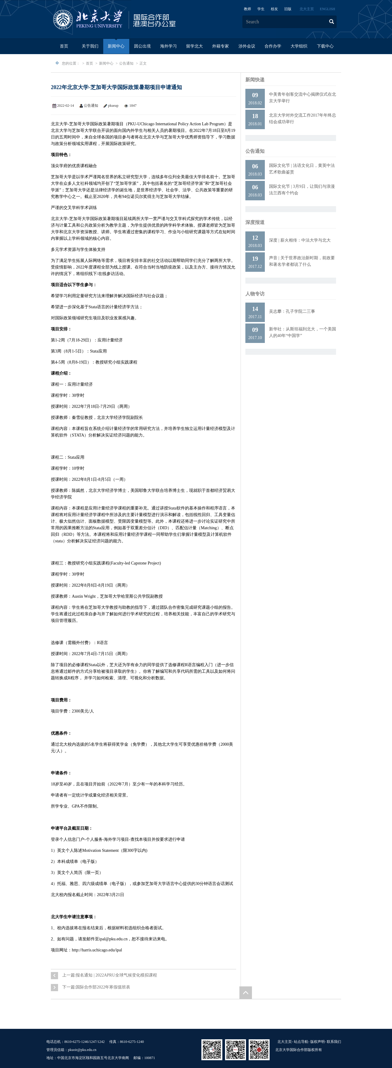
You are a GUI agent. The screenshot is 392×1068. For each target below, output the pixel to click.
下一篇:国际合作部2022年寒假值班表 (96, 987)
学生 (261, 9)
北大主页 (307, 9)
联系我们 (334, 1042)
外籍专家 (220, 46)
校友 (274, 9)
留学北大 (194, 46)
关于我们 (90, 46)
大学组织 (299, 46)
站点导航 (301, 1042)
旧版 (287, 9)
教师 (247, 9)
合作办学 (273, 46)
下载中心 (325, 46)
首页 (64, 46)
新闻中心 (116, 46)
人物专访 (255, 293)
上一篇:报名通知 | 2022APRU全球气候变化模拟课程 (109, 975)
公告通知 (126, 63)
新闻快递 (255, 79)
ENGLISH (327, 9)
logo (133, 19)
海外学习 (168, 46)
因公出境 (142, 46)
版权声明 (317, 1042)
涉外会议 (246, 46)
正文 (143, 63)
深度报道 (255, 222)
